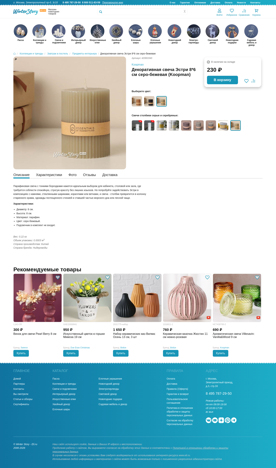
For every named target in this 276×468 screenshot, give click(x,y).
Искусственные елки (64, 399)
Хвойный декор (61, 404)
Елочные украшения (110, 378)
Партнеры (19, 383)
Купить (21, 353)
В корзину (222, 80)
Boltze (123, 347)
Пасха (55, 378)
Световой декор (108, 394)
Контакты (255, 2)
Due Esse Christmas (80, 347)
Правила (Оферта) (177, 388)
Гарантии (185, 2)
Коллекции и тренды (64, 383)
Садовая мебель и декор (113, 404)
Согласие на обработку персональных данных (180, 422)
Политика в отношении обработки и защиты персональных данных (180, 412)
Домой (17, 378)
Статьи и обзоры (22, 399)
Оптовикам (200, 2)
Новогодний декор (109, 383)
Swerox (24, 347)
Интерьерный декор (63, 394)
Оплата (228, 2)
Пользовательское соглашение (177, 401)
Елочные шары (61, 409)
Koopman (138, 64)
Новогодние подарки (110, 399)
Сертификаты (21, 404)
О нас (172, 2)
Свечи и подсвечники (64, 388)
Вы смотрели (20, 394)
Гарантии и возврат (178, 394)
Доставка (215, 2)
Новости (241, 2)
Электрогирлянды (109, 388)
